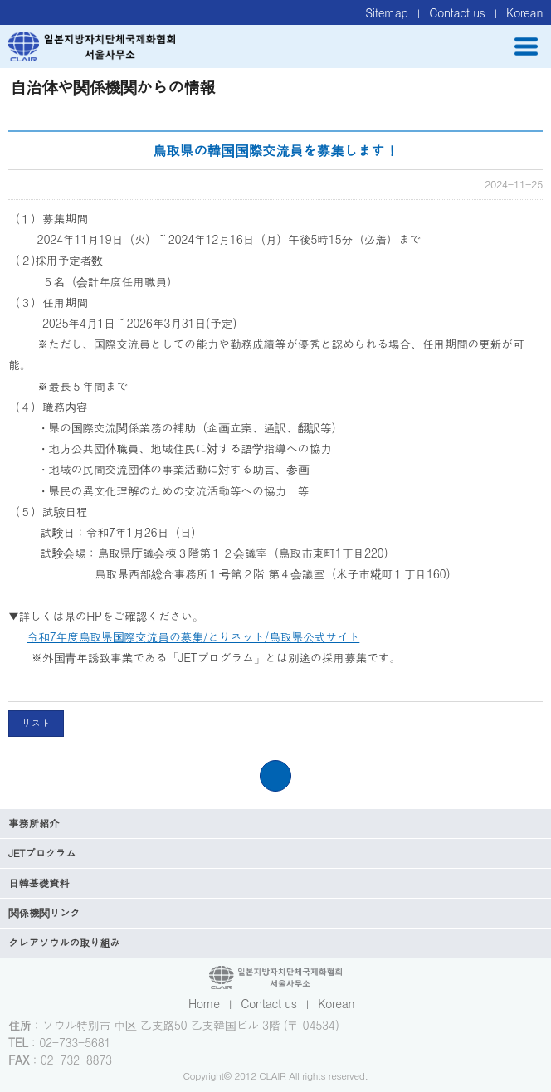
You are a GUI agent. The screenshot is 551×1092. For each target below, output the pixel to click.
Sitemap (386, 12)
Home (204, 1003)
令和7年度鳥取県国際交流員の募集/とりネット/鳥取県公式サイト (193, 636)
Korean (524, 12)
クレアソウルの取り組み (64, 942)
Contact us (457, 12)
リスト (36, 722)
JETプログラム (42, 853)
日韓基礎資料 (38, 882)
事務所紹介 (33, 823)
